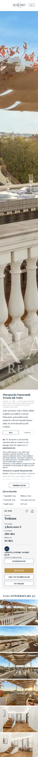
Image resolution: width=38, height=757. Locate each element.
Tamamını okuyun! (19, 485)
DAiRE (14, 401)
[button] (27, 511)
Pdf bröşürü (19, 583)
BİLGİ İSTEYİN (19, 570)
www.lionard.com (9, 447)
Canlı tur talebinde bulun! (19, 577)
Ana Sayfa (6, 401)
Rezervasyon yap (19, 561)
